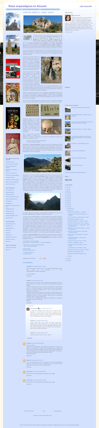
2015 (68, 200)
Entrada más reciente (29, 411)
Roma (7, 241)
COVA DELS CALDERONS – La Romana (76, 212)
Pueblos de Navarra (10, 161)
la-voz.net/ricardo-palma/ (45, 365)
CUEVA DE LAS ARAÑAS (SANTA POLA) (80, 107)
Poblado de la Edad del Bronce (13, 205)
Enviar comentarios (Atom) (46, 415)
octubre (69, 210)
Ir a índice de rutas (27, 253)
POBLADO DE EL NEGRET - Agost (75, 251)
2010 (68, 260)
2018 (68, 195)
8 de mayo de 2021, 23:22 (37, 360)
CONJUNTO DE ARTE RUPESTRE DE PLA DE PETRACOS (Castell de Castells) (82, 122)
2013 (68, 204)
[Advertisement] (76, 60)
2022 (68, 187)
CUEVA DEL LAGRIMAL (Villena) (78, 158)
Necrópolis (8, 201)
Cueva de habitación (10, 199)
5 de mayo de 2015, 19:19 (37, 280)
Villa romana (8, 217)
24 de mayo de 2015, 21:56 (41, 332)
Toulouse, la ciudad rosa (11, 173)
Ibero (7, 232)
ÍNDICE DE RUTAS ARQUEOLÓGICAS (14, 9)
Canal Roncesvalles (10, 177)
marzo (69, 256)
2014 (68, 202)
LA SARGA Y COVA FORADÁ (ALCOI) (80, 143)
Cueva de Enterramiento (11, 196)
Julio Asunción (34, 308)
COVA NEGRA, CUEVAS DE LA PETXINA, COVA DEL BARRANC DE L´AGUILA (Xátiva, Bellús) (81, 137)
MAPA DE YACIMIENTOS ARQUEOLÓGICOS (31, 9)
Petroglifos (8, 203)
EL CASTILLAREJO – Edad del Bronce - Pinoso (78, 217)
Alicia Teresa (30, 371)
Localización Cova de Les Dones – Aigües (76, 240)
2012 (68, 206)
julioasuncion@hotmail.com (29, 250)
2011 (68, 258)
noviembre (70, 208)
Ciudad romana (9, 194)
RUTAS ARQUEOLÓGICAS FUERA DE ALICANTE (50, 9)
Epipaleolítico (9, 228)
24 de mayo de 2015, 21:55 (41, 320)
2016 (68, 198)
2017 (68, 196)
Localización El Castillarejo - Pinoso (75, 219)
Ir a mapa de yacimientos (28, 252)
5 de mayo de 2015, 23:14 (46, 308)
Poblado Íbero (9, 211)
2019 (68, 193)
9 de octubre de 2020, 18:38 (38, 343)
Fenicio (7, 230)
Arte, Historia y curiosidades (12, 164)
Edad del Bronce (9, 223)
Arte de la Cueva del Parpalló (33, 142)
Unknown (29, 343)
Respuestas (30, 305)
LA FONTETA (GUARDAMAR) (78, 150)
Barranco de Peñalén (10, 184)
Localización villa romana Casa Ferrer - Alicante (78, 249)
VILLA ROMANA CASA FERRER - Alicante (77, 247)
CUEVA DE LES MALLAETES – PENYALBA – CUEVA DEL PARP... (77, 232)
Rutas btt (8, 249)
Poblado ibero (9, 208)
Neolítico (8, 234)
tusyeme (29, 360)
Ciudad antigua (9, 192)
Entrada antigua (57, 411)
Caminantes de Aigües (11, 247)
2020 (68, 191)
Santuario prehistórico (11, 215)
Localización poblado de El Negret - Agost (76, 253)
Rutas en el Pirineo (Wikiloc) (12, 181)
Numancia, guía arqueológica (12, 175)
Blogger (77, 425)
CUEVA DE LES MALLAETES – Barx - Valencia (78, 223)
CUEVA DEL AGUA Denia (77, 165)
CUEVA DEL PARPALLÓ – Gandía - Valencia (81, 129)
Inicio (44, 411)
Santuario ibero (9, 213)
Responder (29, 276)
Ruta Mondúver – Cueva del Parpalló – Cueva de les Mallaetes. (37, 242)
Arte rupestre (9, 190)
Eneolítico (8, 226)
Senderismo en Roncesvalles (12, 179)
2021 (68, 189)
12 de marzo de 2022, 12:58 (39, 371)
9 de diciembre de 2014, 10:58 (39, 266)
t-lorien (64, 425)
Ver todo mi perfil (69, 32)
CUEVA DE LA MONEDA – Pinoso (75, 242)
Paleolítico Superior (10, 237)
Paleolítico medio (9, 239)
